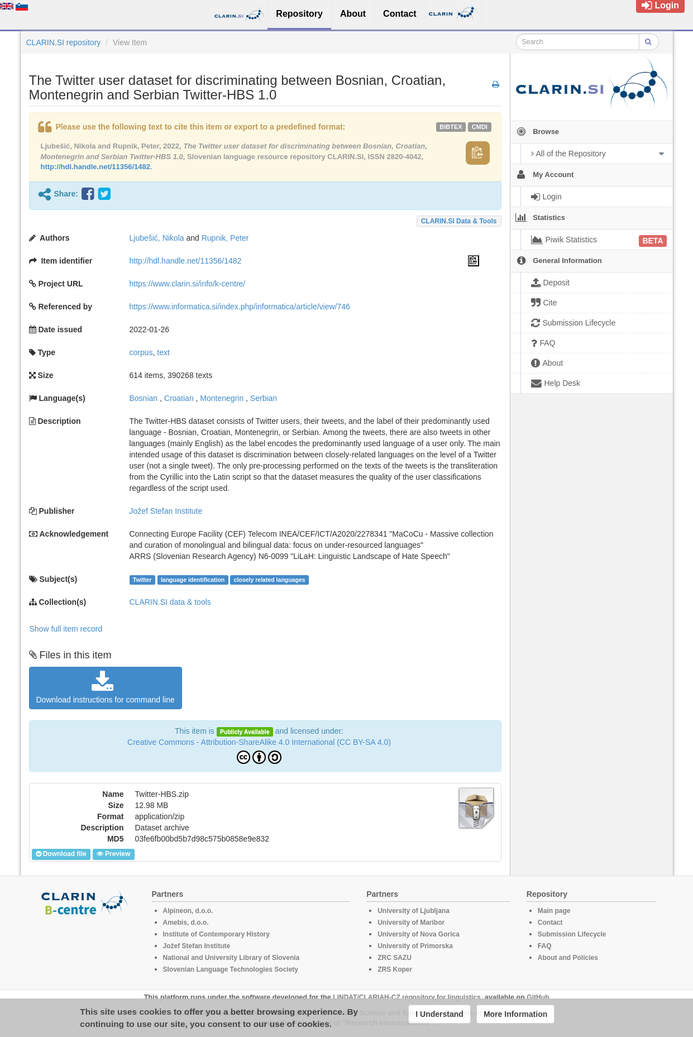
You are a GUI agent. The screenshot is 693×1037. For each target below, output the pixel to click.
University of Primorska (415, 946)
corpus (141, 352)
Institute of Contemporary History (216, 934)
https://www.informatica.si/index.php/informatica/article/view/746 (240, 306)
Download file (61, 854)
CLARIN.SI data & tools (459, 221)
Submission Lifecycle (572, 934)
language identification (192, 579)
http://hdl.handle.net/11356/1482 (96, 167)
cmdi (480, 126)
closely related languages (269, 579)
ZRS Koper (394, 969)
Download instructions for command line (105, 687)
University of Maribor (411, 922)
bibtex (450, 126)
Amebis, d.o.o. (186, 922)
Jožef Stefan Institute (166, 510)
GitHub (538, 997)
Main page (554, 911)
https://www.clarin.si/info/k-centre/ (188, 283)
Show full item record (66, 628)
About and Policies (568, 958)
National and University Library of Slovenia (231, 958)
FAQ (545, 946)
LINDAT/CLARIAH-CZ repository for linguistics (406, 997)
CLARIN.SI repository (63, 42)
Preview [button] (113, 854)
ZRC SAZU (394, 958)
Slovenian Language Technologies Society (231, 969)
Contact (550, 922)
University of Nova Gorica (418, 934)
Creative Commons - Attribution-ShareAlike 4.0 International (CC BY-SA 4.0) (259, 742)
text (163, 352)
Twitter (142, 579)
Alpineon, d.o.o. (188, 911)
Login (660, 5)
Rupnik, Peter (225, 237)
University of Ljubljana (413, 911)
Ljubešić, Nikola (157, 237)
